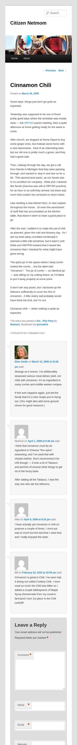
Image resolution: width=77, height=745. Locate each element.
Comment (24, 655)
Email (23, 725)
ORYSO (29, 122)
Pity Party (48, 321)
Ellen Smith (21, 361)
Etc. (39, 321)
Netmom (15, 324)
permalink (42, 324)
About (26, 58)
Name (23, 705)
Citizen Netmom (28, 23)
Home (14, 58)
